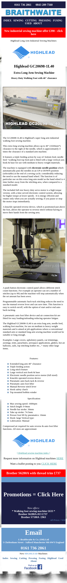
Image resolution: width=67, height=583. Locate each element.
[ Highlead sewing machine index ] (33, 453)
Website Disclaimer (34, 573)
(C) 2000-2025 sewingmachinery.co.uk (33, 578)
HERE (59, 458)
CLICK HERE (49, 463)
